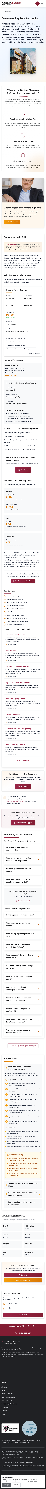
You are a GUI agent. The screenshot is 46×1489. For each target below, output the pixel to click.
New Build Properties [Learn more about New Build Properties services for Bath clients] (12, 715)
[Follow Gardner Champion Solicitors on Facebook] (35, 1327)
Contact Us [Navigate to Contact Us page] (5, 1407)
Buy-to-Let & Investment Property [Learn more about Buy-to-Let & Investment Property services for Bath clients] (17, 683)
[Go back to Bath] (6, 12)
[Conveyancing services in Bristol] (12, 1227)
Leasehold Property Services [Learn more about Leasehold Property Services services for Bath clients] (15, 699)
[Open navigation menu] (42, 4)
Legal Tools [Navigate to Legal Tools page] (5, 1390)
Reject (16, 1485)
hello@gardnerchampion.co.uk (15, 1308)
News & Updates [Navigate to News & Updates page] (7, 1394)
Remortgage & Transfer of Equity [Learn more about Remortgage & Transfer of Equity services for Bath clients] (17, 667)
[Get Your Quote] (12, 222)
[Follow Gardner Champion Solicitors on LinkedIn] (30, 1327)
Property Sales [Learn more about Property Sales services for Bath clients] (10, 651)
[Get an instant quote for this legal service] (23, 470)
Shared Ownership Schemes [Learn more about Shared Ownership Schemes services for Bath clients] (15, 745)
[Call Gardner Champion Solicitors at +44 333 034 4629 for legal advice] (23, 1333)
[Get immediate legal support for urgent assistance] (23, 822)
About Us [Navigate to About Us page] (5, 1387)
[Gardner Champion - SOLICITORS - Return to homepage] (12, 4)
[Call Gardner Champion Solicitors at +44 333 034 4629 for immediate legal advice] (37, 4)
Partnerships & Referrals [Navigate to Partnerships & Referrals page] (10, 1404)
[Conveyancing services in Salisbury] (34, 1244)
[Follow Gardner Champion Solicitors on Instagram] (24, 1327)
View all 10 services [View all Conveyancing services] (23, 761)
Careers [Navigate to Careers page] (4, 1411)
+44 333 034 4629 (11, 1303)
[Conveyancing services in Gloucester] (34, 1253)
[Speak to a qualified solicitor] (23, 1280)
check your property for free (15, 801)
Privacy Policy (33, 1481)
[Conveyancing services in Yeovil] (12, 1253)
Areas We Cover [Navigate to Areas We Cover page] (7, 1401)
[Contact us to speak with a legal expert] (23, 1046)
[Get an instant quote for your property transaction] (23, 581)
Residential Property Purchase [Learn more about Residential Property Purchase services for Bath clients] (15, 635)
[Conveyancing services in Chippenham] (34, 1227)
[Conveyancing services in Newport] (12, 1244)
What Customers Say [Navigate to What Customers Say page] (8, 1397)
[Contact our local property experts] (23, 901)
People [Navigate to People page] (4, 1414)
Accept (6, 1485)
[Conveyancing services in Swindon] (34, 1236)
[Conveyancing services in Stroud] (12, 1236)
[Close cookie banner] (42, 1478)
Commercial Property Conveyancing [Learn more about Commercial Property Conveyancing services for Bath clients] (18, 729)
